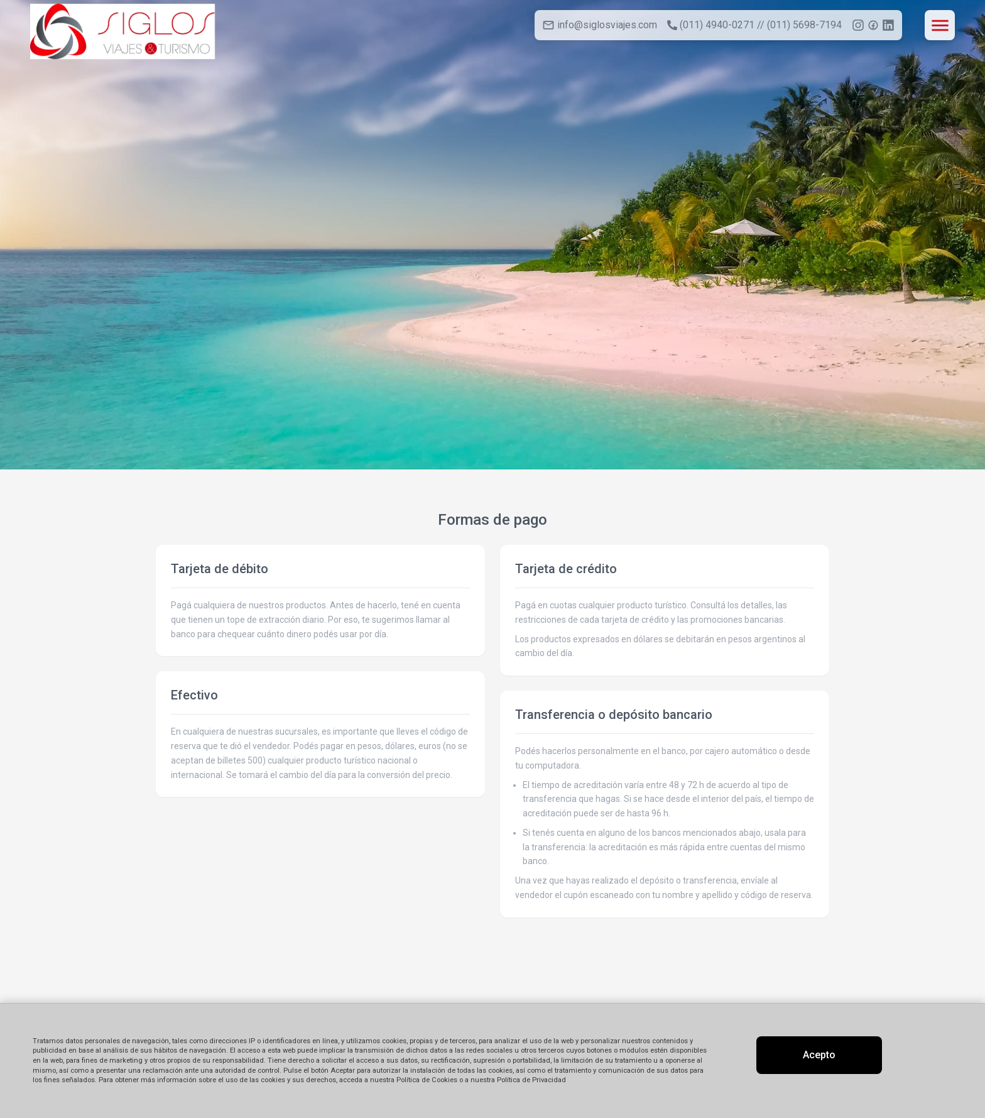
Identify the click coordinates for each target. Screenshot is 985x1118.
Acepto (819, 1055)
